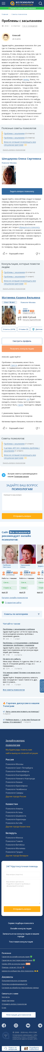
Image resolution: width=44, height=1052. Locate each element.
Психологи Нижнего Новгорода (20, 778)
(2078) (9, 329)
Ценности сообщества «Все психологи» (18, 971)
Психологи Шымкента (16, 816)
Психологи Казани (14, 782)
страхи (20, 405)
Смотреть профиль (22, 341)
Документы (7, 977)
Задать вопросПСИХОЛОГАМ (42, 686)
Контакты (6, 997)
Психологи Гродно (14, 852)
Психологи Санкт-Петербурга (19, 768)
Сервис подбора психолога (21, 923)
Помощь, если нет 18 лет (12, 967)
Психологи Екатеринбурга (18, 775)
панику (26, 79)
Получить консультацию (22, 348)
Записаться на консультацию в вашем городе (21, 935)
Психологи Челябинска (16, 789)
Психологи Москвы (14, 764)
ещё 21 (40, 592)
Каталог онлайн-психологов (15, 597)
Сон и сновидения (29, 26)
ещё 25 (5, 592)
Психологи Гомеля (14, 841)
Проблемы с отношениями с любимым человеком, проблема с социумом (20, 644)
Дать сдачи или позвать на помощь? (22, 711)
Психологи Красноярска (16, 785)
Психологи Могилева (15, 848)
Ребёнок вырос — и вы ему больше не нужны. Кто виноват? (21, 720)
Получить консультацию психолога (22, 8)
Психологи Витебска (15, 844)
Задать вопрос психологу (22, 191)
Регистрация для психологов (18, 1015)
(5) (23, 329)
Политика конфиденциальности (14, 984)
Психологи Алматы (14, 808)
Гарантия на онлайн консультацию (16, 957)
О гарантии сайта (13, 602)
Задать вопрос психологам (14, 150)
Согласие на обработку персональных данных (20, 988)
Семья (23, 588)
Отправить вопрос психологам (14, 1004)
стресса (13, 365)
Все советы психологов (14, 690)
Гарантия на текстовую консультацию (17, 960)
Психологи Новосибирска (17, 771)
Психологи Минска (14, 837)
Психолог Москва (9, 163)
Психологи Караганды (16, 819)
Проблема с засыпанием (14, 133)
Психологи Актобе (14, 823)
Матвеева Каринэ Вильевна (21, 297)
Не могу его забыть (12, 659)
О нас (4, 1008)
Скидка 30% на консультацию (13, 964)
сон (28, 399)
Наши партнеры (8, 1001)
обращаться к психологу (29, 227)
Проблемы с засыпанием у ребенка (19, 629)
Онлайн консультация (20, 928)
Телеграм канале (21, 476)
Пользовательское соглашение (14, 981)
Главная (5, 14)
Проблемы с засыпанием (14, 272)
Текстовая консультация (21, 941)
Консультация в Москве (32, 320)
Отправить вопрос (22, 909)
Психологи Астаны (14, 812)
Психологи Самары (14, 793)
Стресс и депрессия (8, 588)
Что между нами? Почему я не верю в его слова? (21, 673)
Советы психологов (19, 14)
